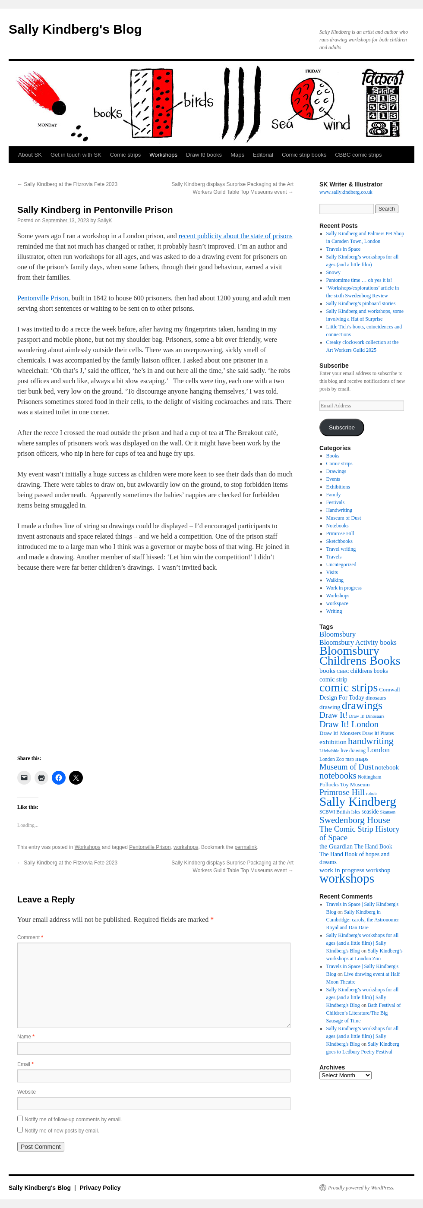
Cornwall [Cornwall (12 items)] (389, 689)
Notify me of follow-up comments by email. (73, 1120)
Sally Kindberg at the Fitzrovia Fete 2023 (67, 184)
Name (26, 1037)
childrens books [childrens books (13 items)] (369, 671)
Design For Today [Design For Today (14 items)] (341, 697)
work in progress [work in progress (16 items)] (341, 870)
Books (333, 456)
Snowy (333, 272)
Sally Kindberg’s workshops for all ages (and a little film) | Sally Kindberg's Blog (362, 943)
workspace (337, 603)
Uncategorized (341, 564)
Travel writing (341, 549)
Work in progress (344, 588)
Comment (30, 937)
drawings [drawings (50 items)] (362, 705)
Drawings (336, 471)
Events (333, 479)
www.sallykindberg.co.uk (345, 192)
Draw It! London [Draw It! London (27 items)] (349, 724)
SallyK (105, 221)
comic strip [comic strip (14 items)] (333, 679)
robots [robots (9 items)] (372, 793)
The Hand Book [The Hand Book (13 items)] (373, 846)
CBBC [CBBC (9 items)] (343, 671)
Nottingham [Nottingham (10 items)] (370, 776)
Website (26, 1092)
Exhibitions (338, 487)
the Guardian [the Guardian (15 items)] (336, 846)
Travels (334, 557)
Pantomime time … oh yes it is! (359, 280)
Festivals (335, 502)
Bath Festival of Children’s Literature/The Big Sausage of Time (363, 1013)
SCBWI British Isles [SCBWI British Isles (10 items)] (339, 811)
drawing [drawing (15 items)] (330, 706)
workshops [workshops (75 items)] (346, 878)
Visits (332, 572)
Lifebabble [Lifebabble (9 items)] (329, 750)
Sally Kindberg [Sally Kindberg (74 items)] (357, 801)
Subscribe (342, 427)
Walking (335, 580)
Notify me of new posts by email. (62, 1131)
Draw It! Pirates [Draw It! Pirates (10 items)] (378, 733)
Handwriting (339, 510)
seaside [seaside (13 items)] (370, 811)
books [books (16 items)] (327, 670)
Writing (334, 611)
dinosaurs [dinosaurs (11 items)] (376, 698)
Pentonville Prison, (43, 298)
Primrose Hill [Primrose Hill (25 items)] (342, 792)
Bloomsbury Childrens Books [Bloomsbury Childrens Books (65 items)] (360, 655)
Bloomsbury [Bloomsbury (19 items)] (337, 634)
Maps (237, 154)
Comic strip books (304, 154)
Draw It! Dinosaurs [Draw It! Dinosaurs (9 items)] (366, 716)
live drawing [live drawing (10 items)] (353, 750)
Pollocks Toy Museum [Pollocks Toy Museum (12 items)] (344, 784)
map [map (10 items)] (349, 759)
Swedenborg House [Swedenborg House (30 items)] (354, 820)
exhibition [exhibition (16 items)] (333, 741)
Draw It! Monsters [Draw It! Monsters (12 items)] (340, 733)
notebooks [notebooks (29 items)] (338, 775)
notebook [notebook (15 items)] (387, 767)
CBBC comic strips (358, 154)
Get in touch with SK (76, 154)
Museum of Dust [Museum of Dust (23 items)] (346, 766)
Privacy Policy (100, 1187)
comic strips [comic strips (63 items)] (348, 687)
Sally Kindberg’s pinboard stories (361, 303)
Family (333, 495)
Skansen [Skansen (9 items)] (388, 812)
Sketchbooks (339, 541)
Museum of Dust (343, 518)
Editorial (263, 154)
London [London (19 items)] (378, 750)
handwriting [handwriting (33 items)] (371, 740)
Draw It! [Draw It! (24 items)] (333, 714)
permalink (245, 847)
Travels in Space (343, 249)
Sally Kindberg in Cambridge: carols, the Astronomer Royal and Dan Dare (362, 919)
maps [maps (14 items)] (362, 758)
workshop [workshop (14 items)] (378, 870)
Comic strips (125, 154)
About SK (30, 154)
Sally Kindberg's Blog (75, 29)
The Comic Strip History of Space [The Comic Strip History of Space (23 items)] (359, 833)
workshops (186, 847)
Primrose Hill (340, 533)
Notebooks (337, 526)
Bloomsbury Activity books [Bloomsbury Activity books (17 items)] (358, 642)
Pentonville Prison (149, 847)
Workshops (163, 154)
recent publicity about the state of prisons (236, 236)
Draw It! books (204, 154)
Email (25, 1064)
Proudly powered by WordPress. (361, 1188)
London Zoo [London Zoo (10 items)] (331, 759)
